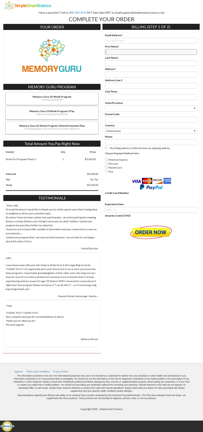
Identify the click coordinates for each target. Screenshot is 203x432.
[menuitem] (18, 371)
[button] (52, 98)
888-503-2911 (78, 12)
